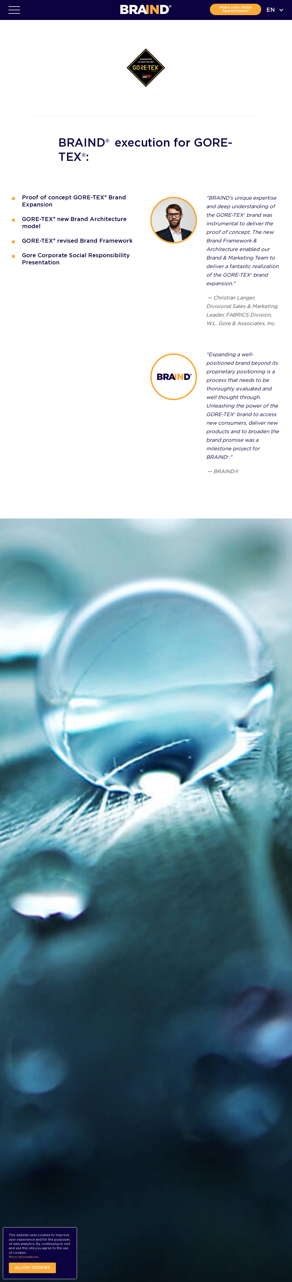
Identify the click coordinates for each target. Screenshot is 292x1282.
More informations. (24, 1257)
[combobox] (274, 10)
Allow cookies (32, 1267)
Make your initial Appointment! (236, 9)
